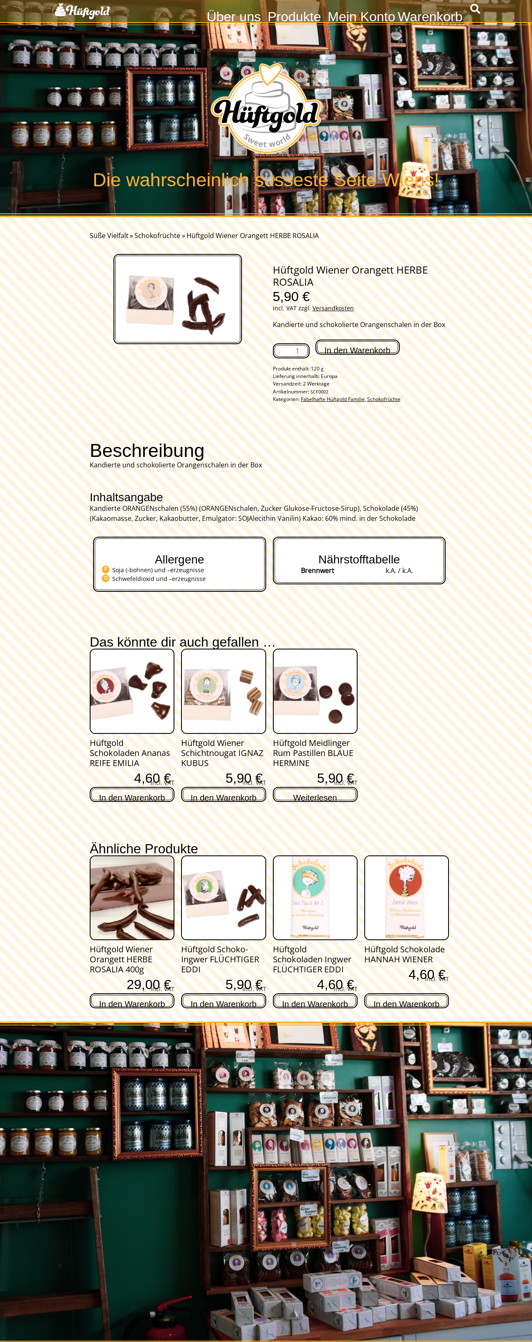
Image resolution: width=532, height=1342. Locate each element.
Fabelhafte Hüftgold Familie (333, 399)
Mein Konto (361, 15)
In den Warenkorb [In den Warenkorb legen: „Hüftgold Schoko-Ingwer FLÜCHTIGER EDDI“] (224, 1003)
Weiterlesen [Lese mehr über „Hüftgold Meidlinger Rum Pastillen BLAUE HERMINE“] (315, 796)
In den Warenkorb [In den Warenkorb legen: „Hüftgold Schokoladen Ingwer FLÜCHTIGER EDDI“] (315, 1003)
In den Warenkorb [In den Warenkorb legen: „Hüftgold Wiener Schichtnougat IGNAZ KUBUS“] (224, 796)
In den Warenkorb (358, 350)
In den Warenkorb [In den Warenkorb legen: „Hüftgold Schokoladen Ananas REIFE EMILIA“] (132, 796)
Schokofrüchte (157, 235)
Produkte (294, 15)
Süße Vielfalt (109, 235)
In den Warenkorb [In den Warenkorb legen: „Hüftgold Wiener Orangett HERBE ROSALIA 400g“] (132, 1003)
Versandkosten (333, 308)
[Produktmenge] (291, 351)
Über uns (234, 15)
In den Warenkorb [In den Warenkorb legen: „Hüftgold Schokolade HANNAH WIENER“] (406, 1003)
